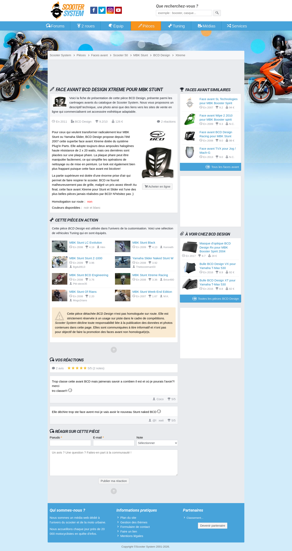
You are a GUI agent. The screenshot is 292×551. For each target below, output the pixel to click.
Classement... (195, 517)
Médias (207, 26)
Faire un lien (128, 531)
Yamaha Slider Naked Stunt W (152, 258)
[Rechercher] (217, 13)
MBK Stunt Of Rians (83, 291)
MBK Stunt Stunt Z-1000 (85, 258)
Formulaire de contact (135, 526)
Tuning (176, 26)
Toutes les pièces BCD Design (215, 298)
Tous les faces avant (222, 167)
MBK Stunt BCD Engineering (88, 275)
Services (237, 26)
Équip (115, 26)
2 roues (85, 26)
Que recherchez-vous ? (177, 6)
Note (139, 437)
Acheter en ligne (157, 186)
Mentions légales (131, 536)
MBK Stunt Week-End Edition (152, 291)
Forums (55, 26)
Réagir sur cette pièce (77, 431)
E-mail (98, 437)
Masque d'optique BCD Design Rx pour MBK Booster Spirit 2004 (215, 247)
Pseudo (56, 437)
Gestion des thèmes (133, 522)
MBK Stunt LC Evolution (85, 242)
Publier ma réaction (114, 481)
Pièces (146, 26)
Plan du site (128, 517)
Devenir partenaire (212, 525)
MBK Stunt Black (143, 242)
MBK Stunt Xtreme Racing (150, 275)
